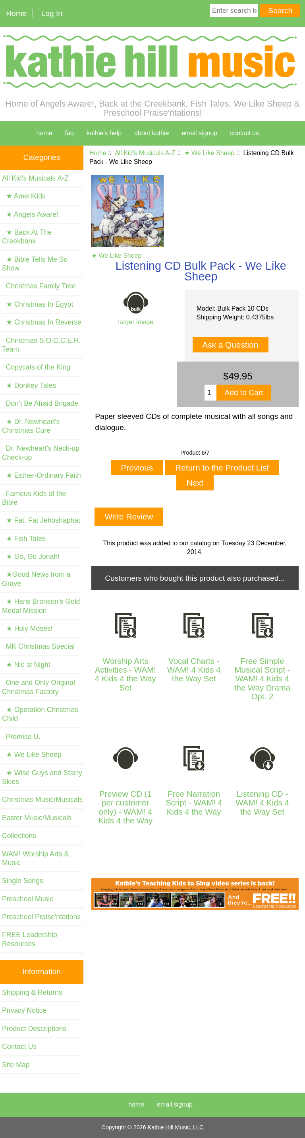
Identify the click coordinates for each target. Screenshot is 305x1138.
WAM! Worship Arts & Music (35, 858)
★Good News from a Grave (36, 578)
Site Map (15, 1065)
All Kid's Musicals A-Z (145, 153)
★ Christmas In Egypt (37, 304)
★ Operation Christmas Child (40, 714)
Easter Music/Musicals (36, 818)
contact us (244, 133)
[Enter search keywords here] (234, 10)
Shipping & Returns (32, 992)
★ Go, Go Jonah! (31, 556)
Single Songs (22, 881)
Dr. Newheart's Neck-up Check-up (40, 452)
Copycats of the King (36, 367)
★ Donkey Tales (29, 385)
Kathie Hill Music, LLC (176, 1127)
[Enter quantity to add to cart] (210, 393)
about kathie (151, 133)
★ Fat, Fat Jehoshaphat (41, 520)
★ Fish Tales (24, 539)
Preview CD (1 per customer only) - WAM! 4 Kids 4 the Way (125, 807)
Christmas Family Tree (39, 286)
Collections (19, 836)
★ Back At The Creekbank (27, 236)
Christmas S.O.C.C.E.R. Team (41, 345)
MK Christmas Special (38, 646)
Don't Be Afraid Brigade (40, 403)
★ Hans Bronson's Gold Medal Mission (41, 605)
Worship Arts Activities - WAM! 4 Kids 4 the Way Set (125, 674)
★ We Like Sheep (209, 153)
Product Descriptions (34, 1029)
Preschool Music (27, 899)
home (44, 133)
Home (16, 13)
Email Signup (199, 133)
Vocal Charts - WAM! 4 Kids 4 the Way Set (194, 670)
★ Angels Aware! (30, 214)
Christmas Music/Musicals (42, 799)
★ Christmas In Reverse (41, 322)
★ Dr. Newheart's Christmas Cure (31, 426)
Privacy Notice (24, 1010)
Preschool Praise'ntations (41, 917)
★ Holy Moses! (27, 628)
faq (69, 133)
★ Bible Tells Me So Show (35, 263)
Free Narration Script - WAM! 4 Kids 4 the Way (194, 803)
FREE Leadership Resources (29, 939)
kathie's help (104, 133)
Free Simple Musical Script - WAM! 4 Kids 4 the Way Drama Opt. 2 (262, 679)
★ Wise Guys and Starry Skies (42, 777)
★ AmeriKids (24, 196)
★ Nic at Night (26, 665)
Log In (51, 13)
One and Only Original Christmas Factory (38, 687)
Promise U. (21, 737)
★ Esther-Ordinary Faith (41, 475)
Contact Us (19, 1046)
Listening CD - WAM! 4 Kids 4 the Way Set (262, 803)
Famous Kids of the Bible (34, 498)
